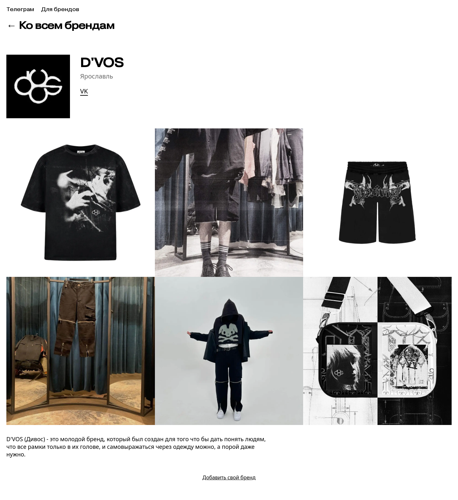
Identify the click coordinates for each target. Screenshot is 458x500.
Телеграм (20, 9)
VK (84, 91)
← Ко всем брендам (60, 25)
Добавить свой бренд (228, 477)
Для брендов (60, 9)
